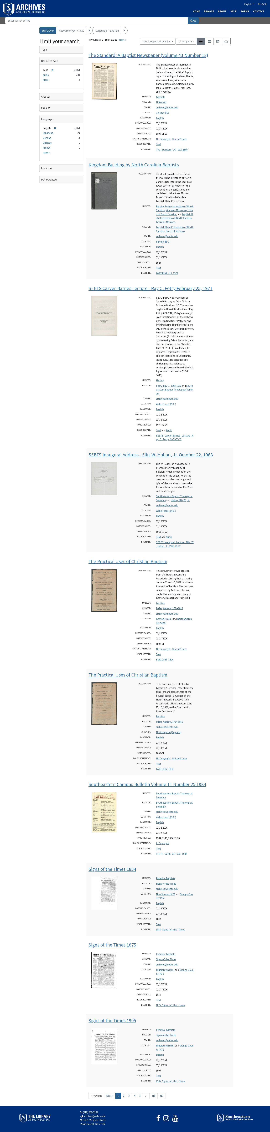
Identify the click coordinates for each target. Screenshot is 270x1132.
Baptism (160, 603)
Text (158, 144)
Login (262, 4)
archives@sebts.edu (167, 107)
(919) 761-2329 (89, 1112)
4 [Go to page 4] (134, 1095)
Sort (156, 41)
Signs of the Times (166, 883)
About (222, 11)
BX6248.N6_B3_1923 (167, 273)
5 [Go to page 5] (140, 1095)
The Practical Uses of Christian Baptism (128, 561)
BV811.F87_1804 (164, 659)
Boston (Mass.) (164, 618)
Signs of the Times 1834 (112, 869)
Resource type (49, 61)
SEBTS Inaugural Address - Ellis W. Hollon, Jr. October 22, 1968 (151, 455)
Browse (209, 11)
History (160, 380)
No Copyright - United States (171, 139)
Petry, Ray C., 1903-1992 (168, 385)
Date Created (49, 179)
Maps (46, 79)
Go (193, 20)
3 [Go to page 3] (129, 1095)
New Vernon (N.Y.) (165, 894)
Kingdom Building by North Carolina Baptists (134, 165)
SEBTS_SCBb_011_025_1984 (171, 853)
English (248, 4)
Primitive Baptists (165, 878)
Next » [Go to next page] (109, 1095)
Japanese (48, 132)
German (47, 137)
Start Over (48, 30)
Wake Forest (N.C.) (166, 404)
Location (46, 168)
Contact (258, 11)
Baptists (160, 97)
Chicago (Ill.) (162, 112)
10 (185, 41)
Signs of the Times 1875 (112, 945)
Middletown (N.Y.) (165, 969)
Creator (45, 96)
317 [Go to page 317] (161, 1095)
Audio (169, 430)
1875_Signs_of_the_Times (170, 1005)
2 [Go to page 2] (123, 1095)
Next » (122, 39)
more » (46, 152)
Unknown (161, 102)
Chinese (47, 142)
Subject (45, 107)
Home (196, 11)
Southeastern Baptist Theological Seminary (174, 389)
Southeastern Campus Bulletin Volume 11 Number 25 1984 (147, 784)
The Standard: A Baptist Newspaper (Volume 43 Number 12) (148, 55)
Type (44, 49)
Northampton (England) (168, 732)
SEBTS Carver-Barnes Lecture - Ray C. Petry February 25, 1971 (150, 288)
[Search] (96, 20)
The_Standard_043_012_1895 (172, 149)
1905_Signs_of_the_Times (170, 1081)
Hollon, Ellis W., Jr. (180, 500)
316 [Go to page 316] (153, 1095)
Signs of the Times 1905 (112, 1020)
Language (47, 119)
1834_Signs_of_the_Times (170, 929)
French (46, 147)
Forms (245, 11)
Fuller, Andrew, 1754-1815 (169, 608)
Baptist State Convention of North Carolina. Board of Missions (174, 218)
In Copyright (162, 843)
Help (234, 11)
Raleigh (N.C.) (163, 241)
